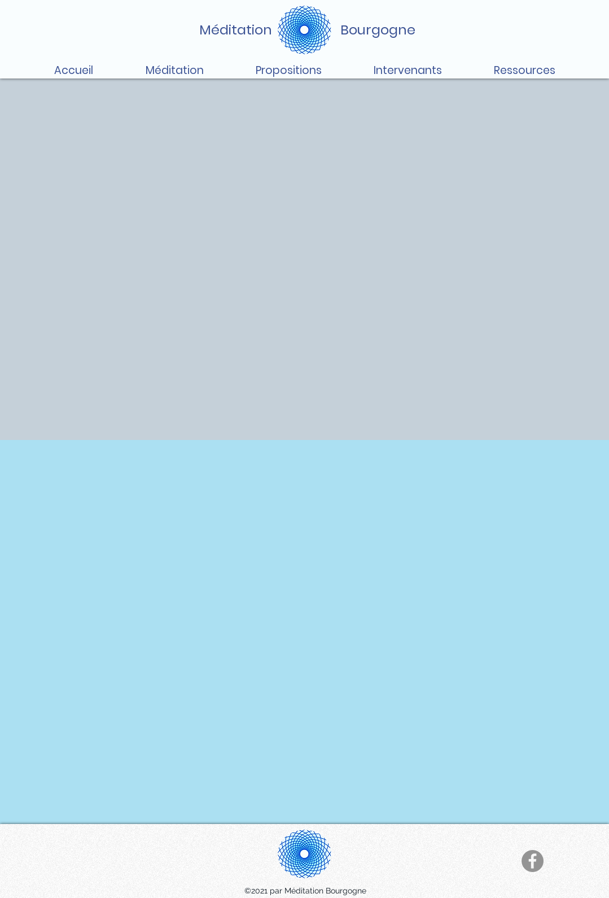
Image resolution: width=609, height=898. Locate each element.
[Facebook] (533, 861)
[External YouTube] (305, 632)
